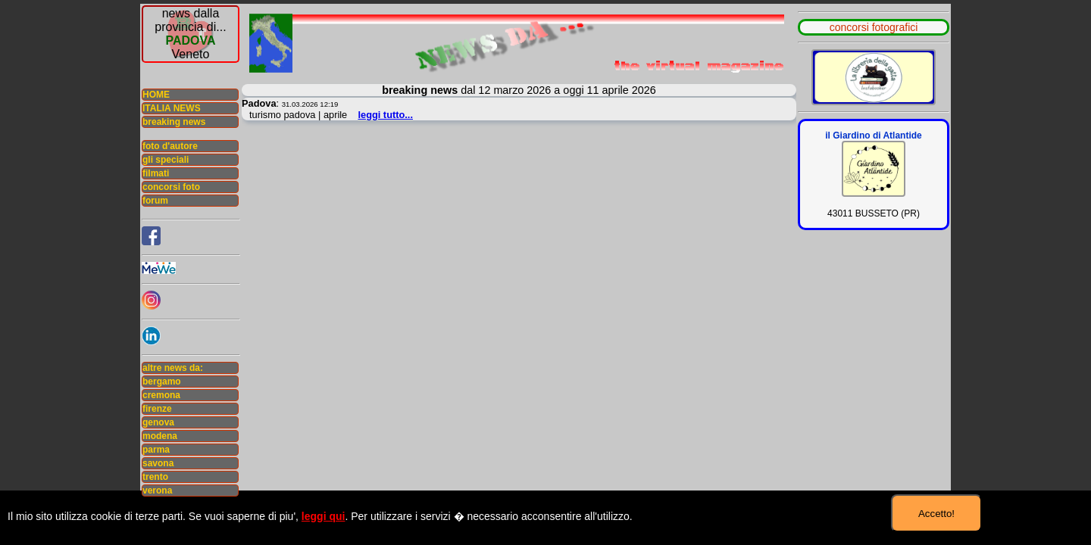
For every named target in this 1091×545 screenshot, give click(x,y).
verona (157, 490)
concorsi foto (171, 187)
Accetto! (936, 513)
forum (155, 200)
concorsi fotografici (874, 27)
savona (157, 463)
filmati (155, 173)
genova (158, 422)
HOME (156, 94)
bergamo (161, 381)
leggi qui (323, 516)
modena (159, 436)
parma (156, 449)
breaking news (173, 122)
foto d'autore (170, 146)
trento (155, 477)
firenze (157, 408)
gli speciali (165, 159)
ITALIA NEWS (171, 108)
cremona (161, 395)
